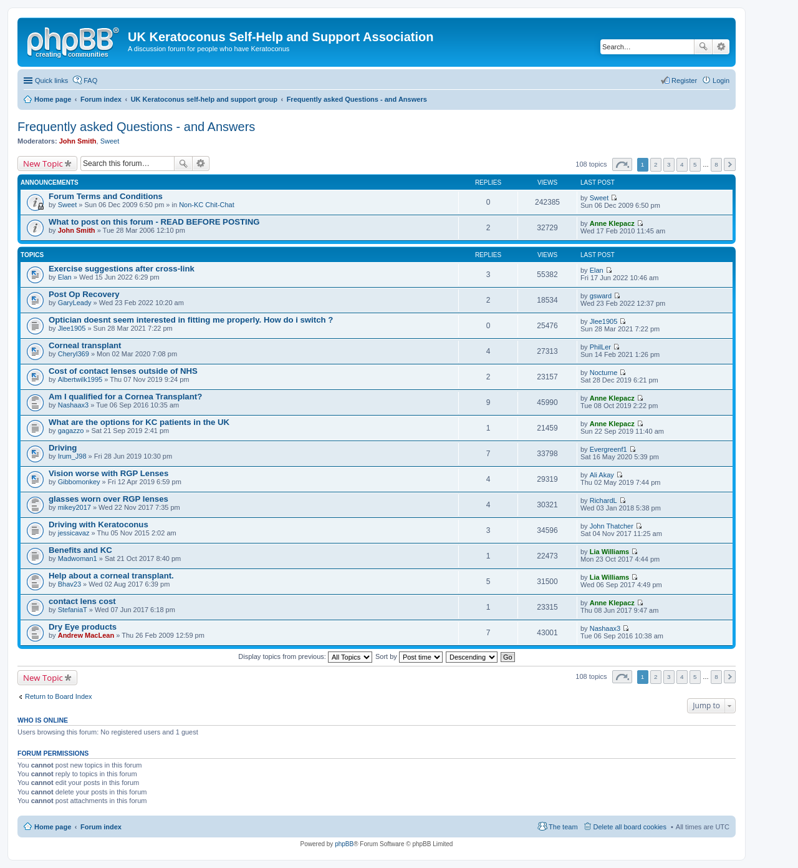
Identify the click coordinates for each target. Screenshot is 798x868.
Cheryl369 (73, 354)
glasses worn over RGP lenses (108, 499)
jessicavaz (74, 533)
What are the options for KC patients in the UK (139, 422)
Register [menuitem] (684, 80)
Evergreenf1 (608, 449)
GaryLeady (75, 302)
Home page (52, 827)
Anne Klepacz (612, 223)
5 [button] (695, 164)
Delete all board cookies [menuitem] (630, 827)
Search (703, 46)
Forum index (101, 827)
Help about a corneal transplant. (111, 575)
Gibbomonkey (79, 481)
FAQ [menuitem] (90, 80)
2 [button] (656, 164)
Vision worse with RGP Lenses (108, 473)
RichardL (603, 500)
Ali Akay (602, 475)
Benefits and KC (80, 550)
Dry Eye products (83, 626)
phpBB (344, 844)
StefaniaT (72, 609)
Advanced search (721, 46)
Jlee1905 (72, 328)
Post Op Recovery (84, 294)
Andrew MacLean (86, 635)
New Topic (43, 163)
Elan (65, 277)
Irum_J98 (72, 456)
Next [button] (730, 164)
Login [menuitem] (721, 80)
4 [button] (682, 164)
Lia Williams (609, 551)
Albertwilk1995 (80, 379)
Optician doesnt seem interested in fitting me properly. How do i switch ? (191, 319)
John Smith (78, 141)
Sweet (110, 141)
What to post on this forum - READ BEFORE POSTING (154, 222)
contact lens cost (82, 601)
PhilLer (600, 347)
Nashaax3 (73, 405)
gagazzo (71, 430)
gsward (601, 296)
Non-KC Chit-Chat (206, 204)
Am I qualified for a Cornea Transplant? (125, 396)
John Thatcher (611, 526)
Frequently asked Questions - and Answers (136, 127)
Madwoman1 (77, 558)
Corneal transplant (85, 345)
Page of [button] (622, 164)
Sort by (409, 656)
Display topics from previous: (305, 656)
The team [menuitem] (563, 827)
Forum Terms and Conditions (106, 196)
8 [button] (716, 164)
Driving (63, 447)
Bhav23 (69, 584)
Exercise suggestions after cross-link (122, 268)
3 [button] (669, 164)
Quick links (51, 80)
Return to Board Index (58, 696)
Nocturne (604, 372)
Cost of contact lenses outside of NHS (123, 371)
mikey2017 (74, 507)
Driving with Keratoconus (98, 524)
